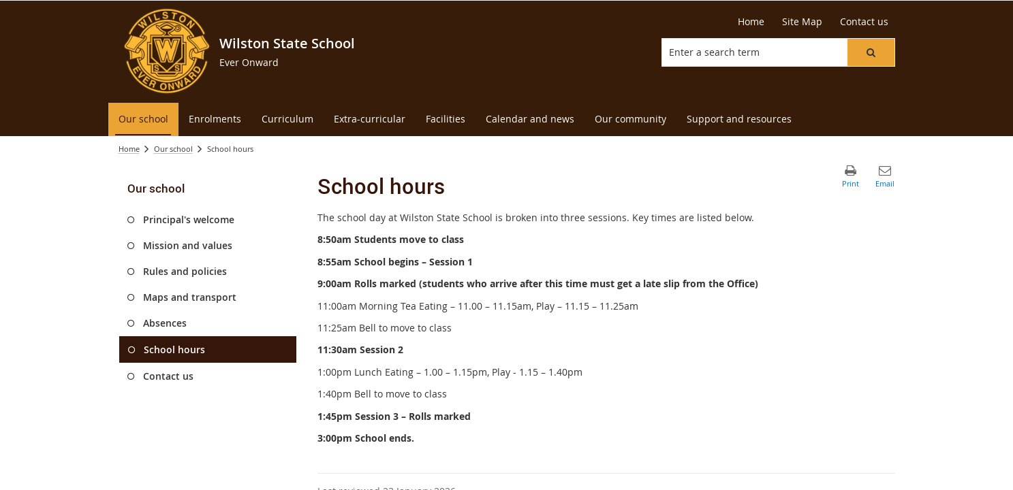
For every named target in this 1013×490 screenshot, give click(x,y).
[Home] (751, 22)
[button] (870, 52)
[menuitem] (143, 119)
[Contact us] (864, 22)
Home (129, 149)
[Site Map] (802, 22)
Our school (173, 149)
